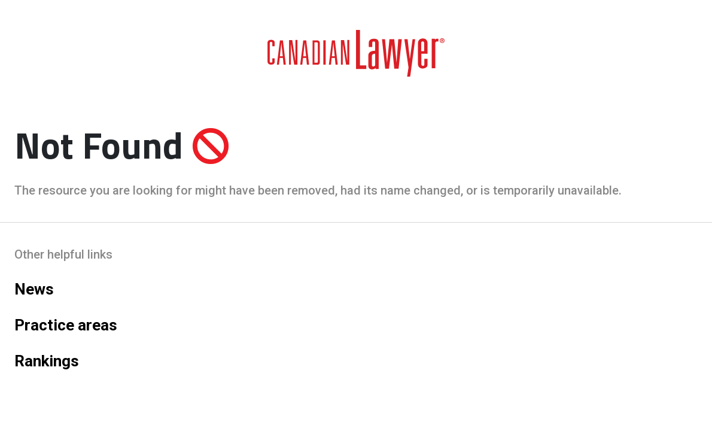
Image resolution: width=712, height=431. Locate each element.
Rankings (46, 361)
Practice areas (65, 325)
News (34, 289)
